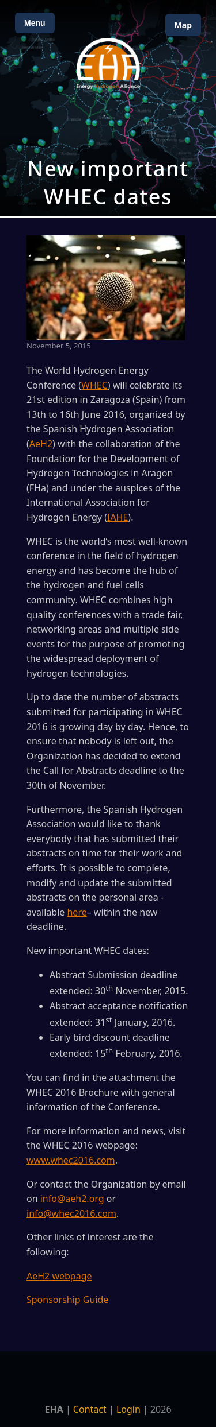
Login (128, 1409)
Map (183, 25)
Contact (90, 1409)
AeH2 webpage (59, 1276)
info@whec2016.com (71, 1213)
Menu (35, 23)
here (76, 912)
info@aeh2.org (72, 1198)
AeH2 (40, 443)
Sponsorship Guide (67, 1299)
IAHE (117, 517)
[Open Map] (108, 108)
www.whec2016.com (70, 1160)
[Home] (108, 63)
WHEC (94, 385)
